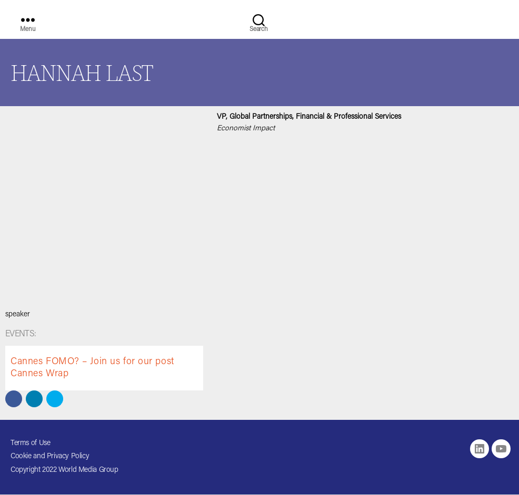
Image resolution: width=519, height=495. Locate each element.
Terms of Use (30, 443)
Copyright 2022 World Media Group (64, 470)
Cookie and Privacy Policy (50, 456)
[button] (13, 398)
